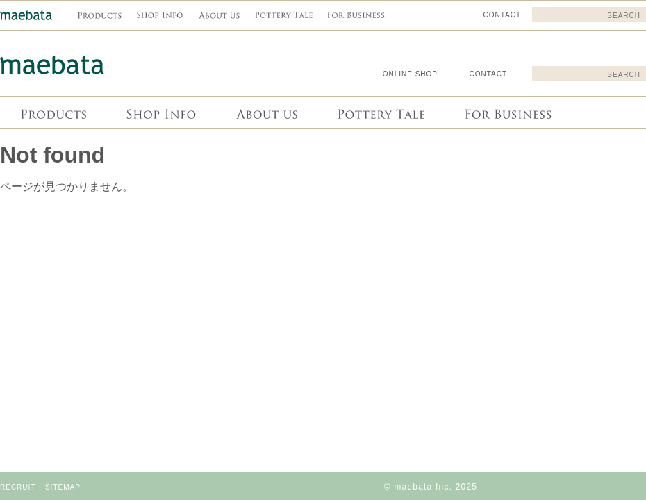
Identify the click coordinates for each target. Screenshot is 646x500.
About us (265, 112)
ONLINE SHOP (410, 74)
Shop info (160, 112)
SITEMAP (63, 487)
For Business (506, 112)
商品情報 (53, 112)
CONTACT (488, 74)
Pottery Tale (379, 112)
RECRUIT (17, 487)
